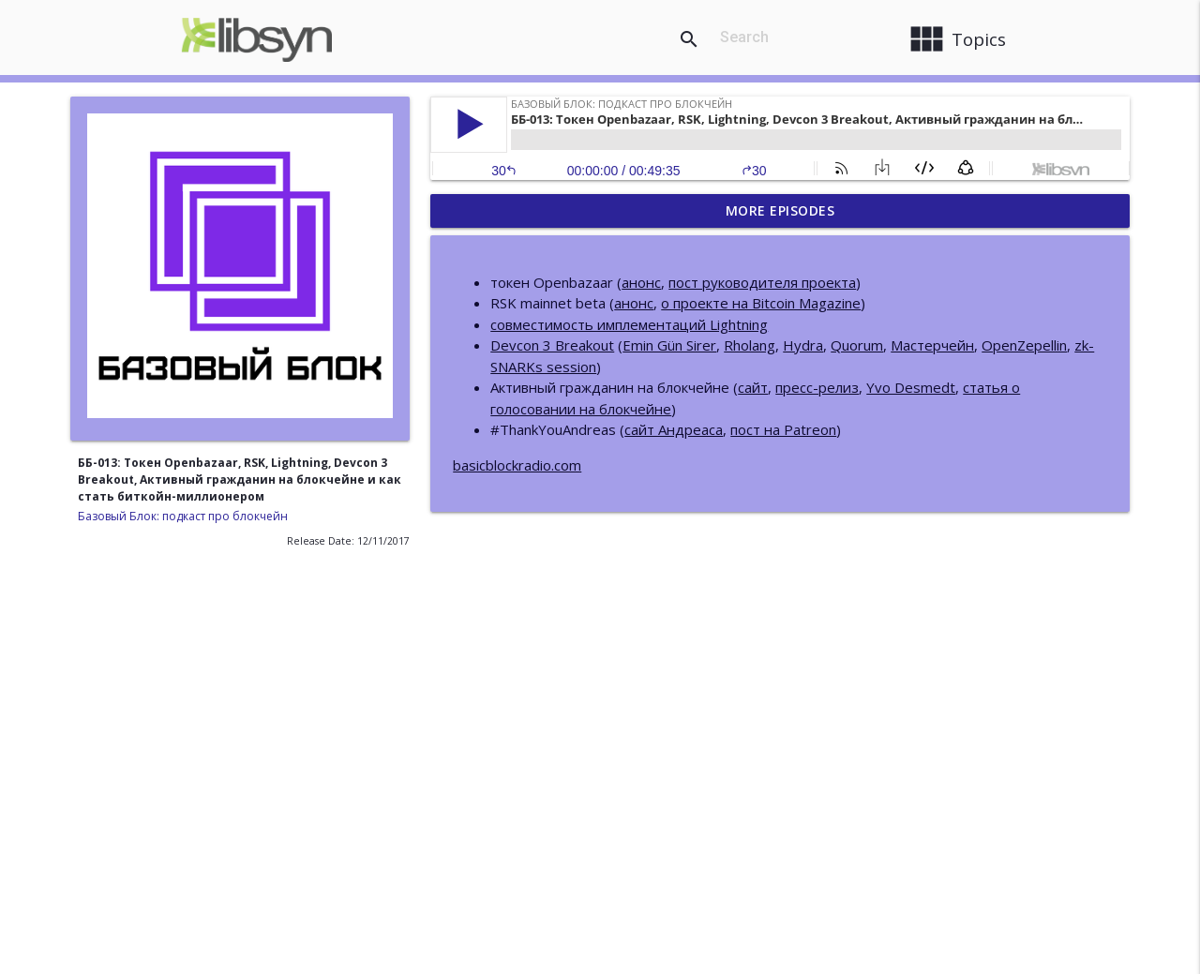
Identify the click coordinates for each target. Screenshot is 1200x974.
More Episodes (780, 210)
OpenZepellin (1024, 345)
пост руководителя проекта (762, 282)
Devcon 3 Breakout (552, 345)
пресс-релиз (817, 387)
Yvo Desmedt (910, 387)
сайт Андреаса (673, 429)
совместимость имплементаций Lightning (629, 324)
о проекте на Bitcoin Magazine (761, 302)
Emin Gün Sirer (669, 345)
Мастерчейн (932, 345)
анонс (641, 282)
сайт (753, 387)
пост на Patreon (783, 429)
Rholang (749, 345)
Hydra (803, 345)
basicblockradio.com (517, 465)
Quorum (857, 345)
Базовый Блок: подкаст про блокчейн (183, 516)
